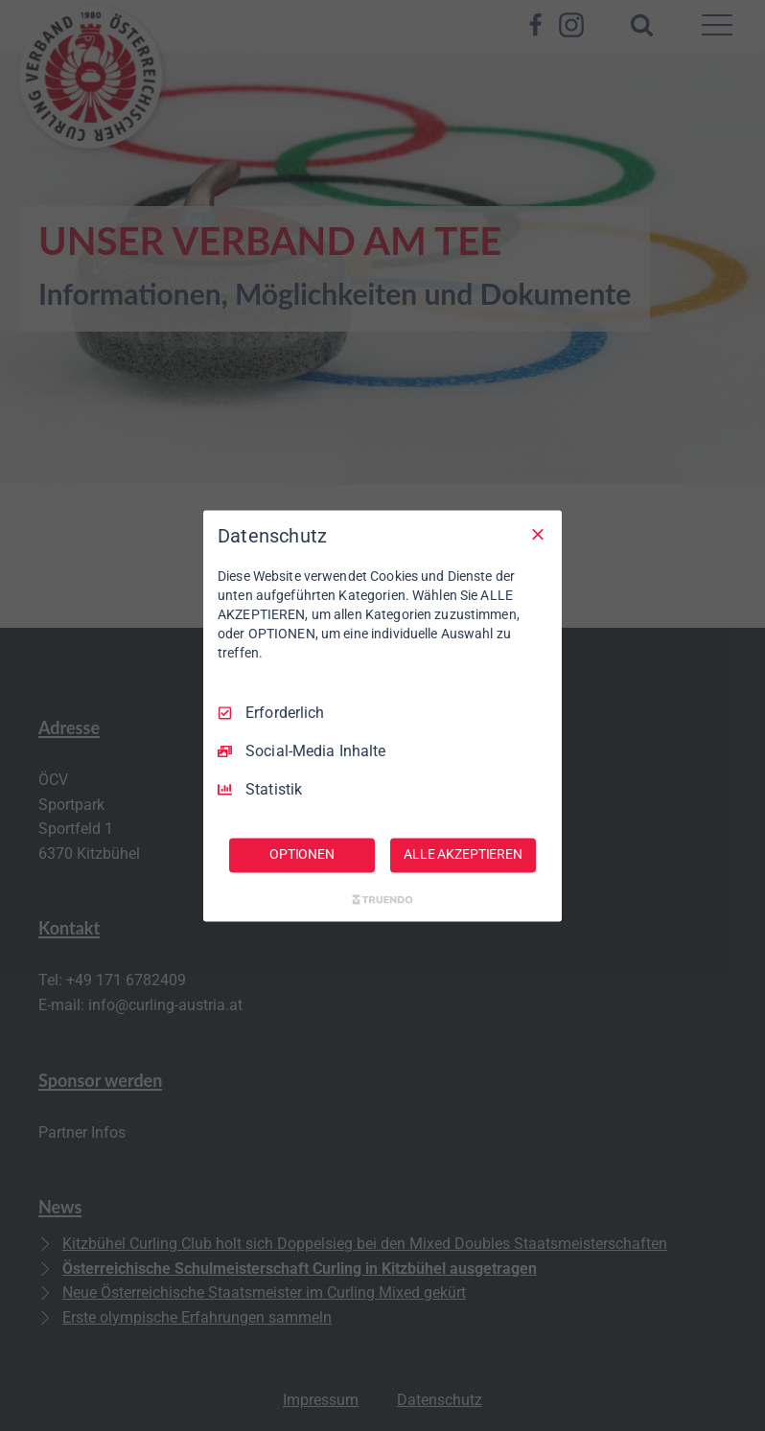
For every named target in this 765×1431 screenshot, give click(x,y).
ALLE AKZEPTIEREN (463, 854)
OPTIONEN (302, 854)
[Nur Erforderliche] (538, 534)
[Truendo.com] (382, 899)
